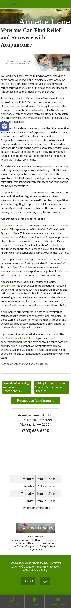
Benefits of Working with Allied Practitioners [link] (16, 387)
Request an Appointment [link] (35, 400)
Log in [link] (45, 581)
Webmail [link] (28, 581)
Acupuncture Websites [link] (22, 562)
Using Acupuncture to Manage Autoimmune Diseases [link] (50, 387)
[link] (4, 126)
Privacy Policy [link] (39, 570)
